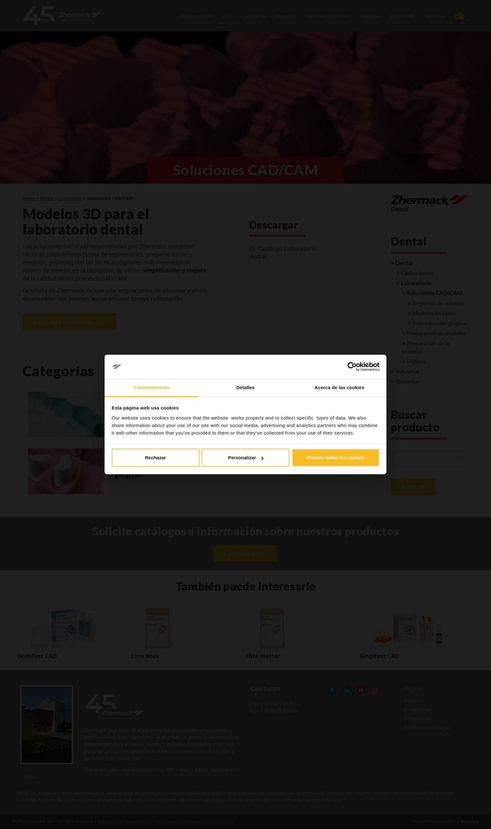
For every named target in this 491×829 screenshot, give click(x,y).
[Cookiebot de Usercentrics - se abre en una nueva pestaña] (352, 367)
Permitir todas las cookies (336, 457)
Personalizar (245, 457)
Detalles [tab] (245, 387)
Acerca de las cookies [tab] (339, 387)
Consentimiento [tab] (152, 387)
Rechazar (155, 457)
